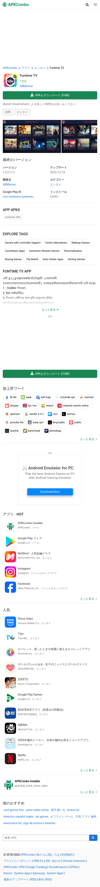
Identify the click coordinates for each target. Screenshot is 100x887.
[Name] (46, 838)
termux (68, 414)
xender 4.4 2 (34, 414)
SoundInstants (58, 867)
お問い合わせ (52, 860)
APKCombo (10, 67)
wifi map (43, 397)
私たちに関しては (48, 854)
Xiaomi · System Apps (17, 873)
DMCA (38, 860)
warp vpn (35, 422)
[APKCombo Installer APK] (50, 783)
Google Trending (36, 867)
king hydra (56, 422)
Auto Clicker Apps (53, 259)
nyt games (41, 816)
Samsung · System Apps (48, 873)
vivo (53, 414)
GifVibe (73, 867)
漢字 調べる (58, 810)
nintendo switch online (73, 406)
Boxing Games (13, 259)
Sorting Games (76, 259)
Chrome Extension (74, 860)
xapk (26, 397)
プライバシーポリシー (18, 860)
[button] (87, 4)
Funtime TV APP (17, 271)
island (47, 406)
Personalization (73, 250)
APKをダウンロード (50, 95)
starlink (12, 431)
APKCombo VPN (14, 867)
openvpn (12, 414)
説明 (8, 112)
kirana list (73, 810)
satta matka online (37, 810)
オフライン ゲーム (61, 816)
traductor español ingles (18, 816)
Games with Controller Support (22, 242)
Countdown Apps (15, 250)
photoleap (52, 431)
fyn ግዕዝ (30, 406)
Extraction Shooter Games (44, 250)
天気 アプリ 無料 (85, 816)
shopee (11, 406)
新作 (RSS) (45, 879)
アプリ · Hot (13, 514)
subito (75, 422)
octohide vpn (65, 397)
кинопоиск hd (12, 823)
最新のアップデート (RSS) (20, 879)
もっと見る (87, 439)
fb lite (11, 397)
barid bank (31, 431)
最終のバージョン (17, 160)
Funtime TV (28, 75)
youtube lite (14, 422)
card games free (13, 810)
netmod (86, 397)
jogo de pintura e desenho (39, 823)
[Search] (93, 838)
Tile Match (32, 259)
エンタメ (22, 112)
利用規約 (67, 854)
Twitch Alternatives (56, 242)
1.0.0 (9, 172)
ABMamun (26, 86)
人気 (6, 610)
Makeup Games (81, 242)
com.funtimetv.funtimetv (18, 196)
